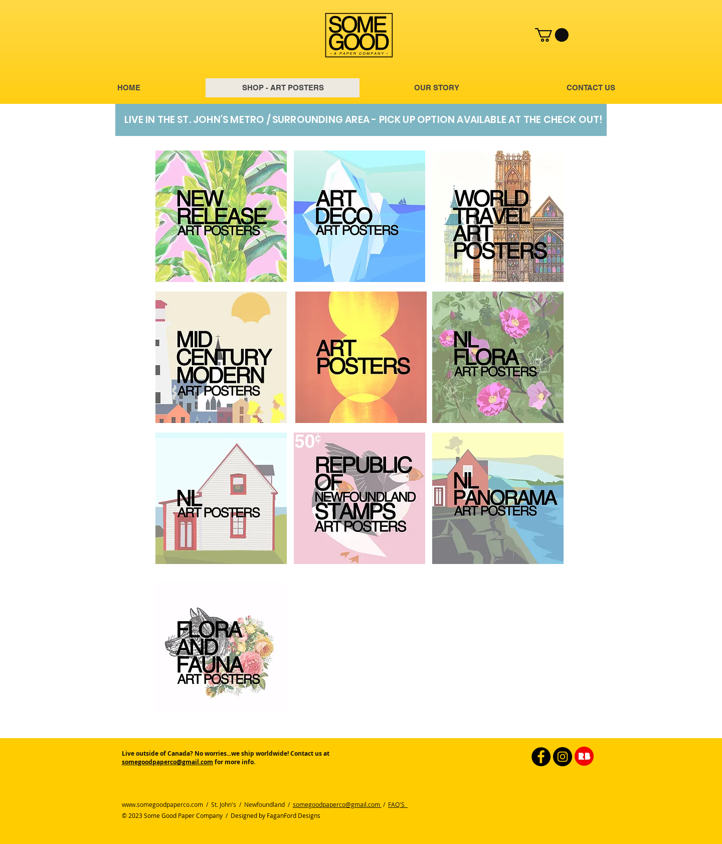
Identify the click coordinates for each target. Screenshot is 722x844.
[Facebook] (541, 756)
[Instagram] (562, 756)
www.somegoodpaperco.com (162, 804)
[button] (552, 35)
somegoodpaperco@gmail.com (167, 762)
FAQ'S (398, 804)
